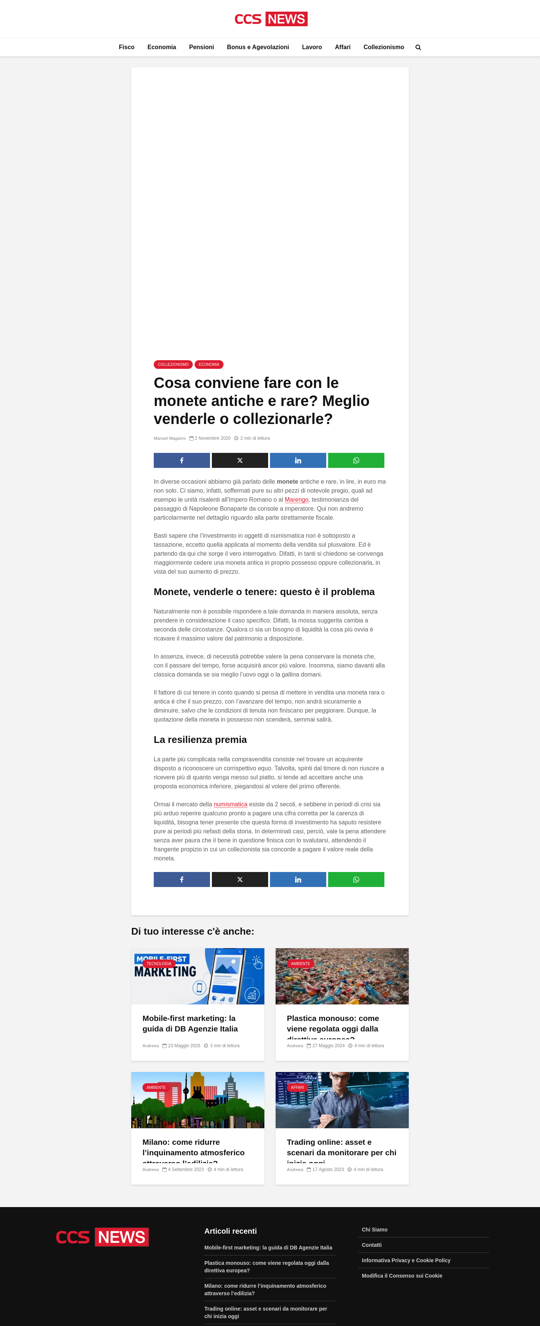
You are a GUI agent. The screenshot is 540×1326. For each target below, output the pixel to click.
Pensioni (201, 47)
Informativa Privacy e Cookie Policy (406, 1191)
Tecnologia (159, 894)
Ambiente (300, 894)
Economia (161, 47)
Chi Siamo (374, 1160)
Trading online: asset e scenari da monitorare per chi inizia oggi (337, 1084)
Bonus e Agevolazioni (258, 47)
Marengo (297, 430)
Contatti (372, 1176)
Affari (343, 47)
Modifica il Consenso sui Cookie (402, 1206)
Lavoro (312, 47)
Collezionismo (384, 47)
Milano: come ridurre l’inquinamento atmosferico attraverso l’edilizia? (196, 1084)
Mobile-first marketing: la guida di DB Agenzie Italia (192, 954)
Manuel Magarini (170, 368)
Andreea (150, 976)
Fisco (127, 47)
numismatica (231, 735)
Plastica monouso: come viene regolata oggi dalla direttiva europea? (335, 960)
